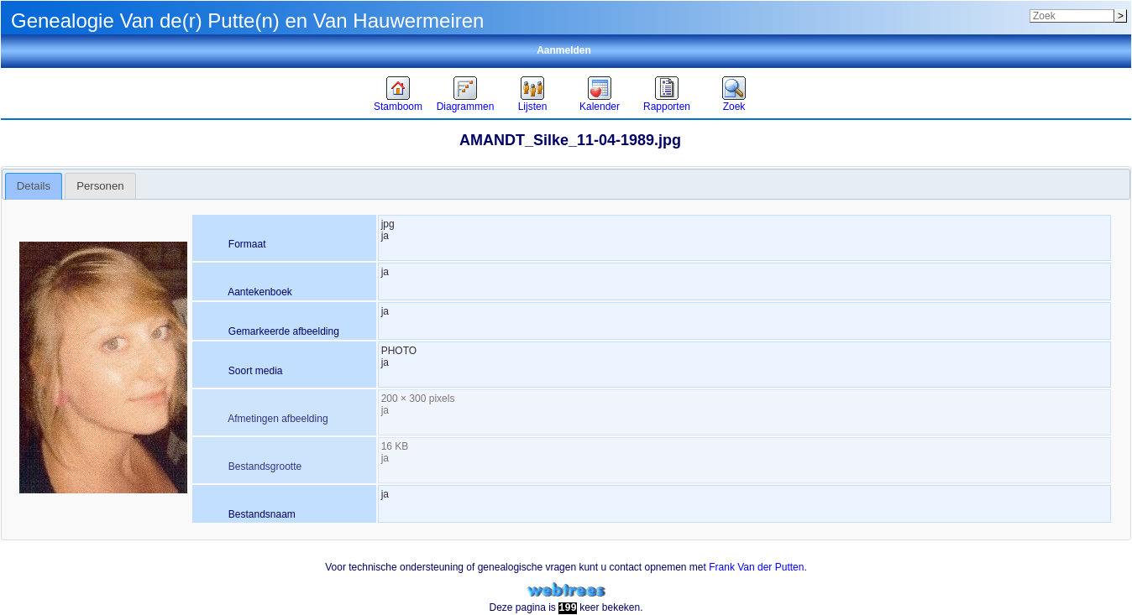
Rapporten (666, 106)
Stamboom (398, 106)
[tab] (34, 186)
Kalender (599, 106)
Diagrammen (466, 106)
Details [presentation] (33, 186)
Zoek (734, 106)
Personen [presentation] (99, 186)
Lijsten (533, 106)
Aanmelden (564, 50)
